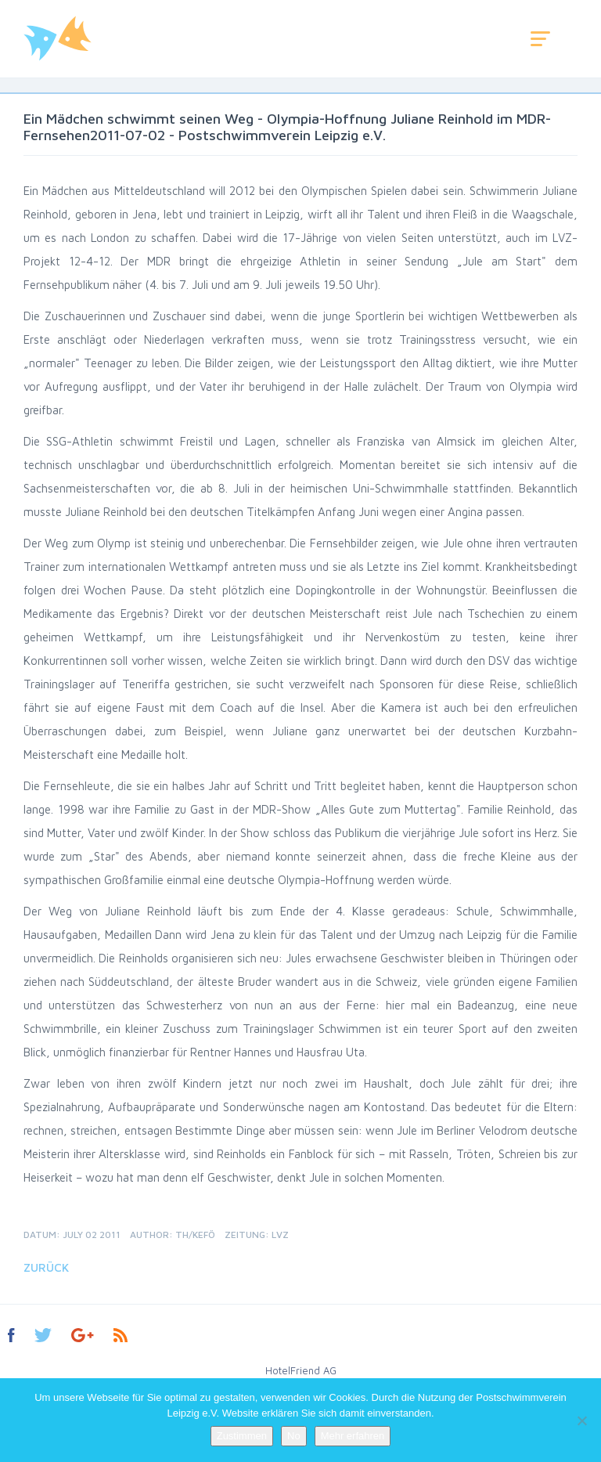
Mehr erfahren (353, 1436)
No (293, 1436)
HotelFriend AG (300, 1370)
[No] (581, 1420)
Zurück (46, 1267)
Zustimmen (242, 1436)
